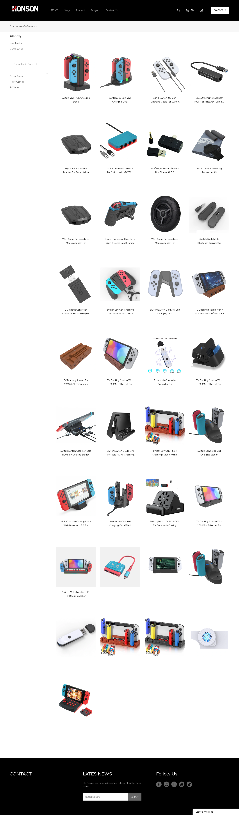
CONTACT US (220, 10)
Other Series (16, 76)
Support (95, 10)
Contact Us (112, 10)
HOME (54, 10)
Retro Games (17, 81)
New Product (16, 43)
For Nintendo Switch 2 (25, 64)
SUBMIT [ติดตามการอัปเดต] (135, 797)
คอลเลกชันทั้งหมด (24, 26)
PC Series (14, 87)
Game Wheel (16, 49)
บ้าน (12, 26)
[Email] (105, 797)
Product (80, 10)
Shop (67, 10)
